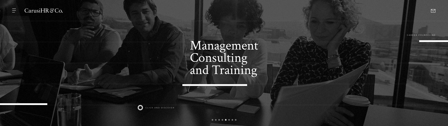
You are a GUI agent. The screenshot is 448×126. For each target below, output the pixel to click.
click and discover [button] (160, 108)
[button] (14, 10)
